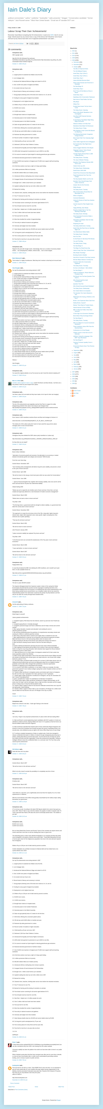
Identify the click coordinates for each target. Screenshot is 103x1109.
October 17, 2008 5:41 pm (19, 428)
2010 (73, 55)
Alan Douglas (16, 268)
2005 (73, 376)
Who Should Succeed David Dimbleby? (83, 286)
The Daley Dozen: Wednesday (81, 168)
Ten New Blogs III (77, 340)
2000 (73, 383)
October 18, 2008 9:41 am (19, 1037)
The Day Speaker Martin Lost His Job (83, 179)
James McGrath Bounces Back (81, 80)
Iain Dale (76, 393)
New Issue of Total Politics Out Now (82, 99)
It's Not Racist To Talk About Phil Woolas (83, 239)
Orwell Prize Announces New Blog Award (84, 173)
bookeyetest (15, 1065)
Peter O (14, 1042)
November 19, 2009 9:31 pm (19, 1080)
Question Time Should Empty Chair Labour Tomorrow (82, 182)
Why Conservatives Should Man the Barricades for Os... (82, 192)
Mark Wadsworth (17, 258)
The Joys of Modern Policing (80, 160)
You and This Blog (78, 241)
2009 (73, 58)
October (76, 67)
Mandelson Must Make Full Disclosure (83, 126)
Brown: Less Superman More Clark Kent (84, 300)
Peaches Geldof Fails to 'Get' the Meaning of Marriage (82, 210)
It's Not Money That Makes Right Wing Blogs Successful (83, 120)
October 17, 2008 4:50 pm (19, 262)
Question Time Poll (78, 284)
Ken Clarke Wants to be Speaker (82, 291)
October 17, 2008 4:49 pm (19, 253)
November (76, 64)
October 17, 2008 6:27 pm (19, 575)
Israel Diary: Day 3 (78, 78)
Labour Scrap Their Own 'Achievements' (83, 250)
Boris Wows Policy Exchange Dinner (83, 316)
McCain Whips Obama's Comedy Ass (83, 259)
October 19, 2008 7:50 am (19, 1060)
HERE (52, 35)
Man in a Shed (16, 380)
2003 (73, 381)
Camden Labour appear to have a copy (22, 383)
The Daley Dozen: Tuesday (80, 189)
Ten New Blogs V (77, 270)
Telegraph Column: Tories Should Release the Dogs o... (82, 150)
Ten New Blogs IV (78, 318)
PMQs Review (77, 187)
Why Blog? (76, 101)
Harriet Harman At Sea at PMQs (81, 307)
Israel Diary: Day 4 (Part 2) (80, 73)
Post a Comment (14, 1083)
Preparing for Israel (78, 223)
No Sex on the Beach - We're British (82, 268)
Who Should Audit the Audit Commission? (80, 280)
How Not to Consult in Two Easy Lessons (84, 257)
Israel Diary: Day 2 (78, 88)
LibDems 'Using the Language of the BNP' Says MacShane (83, 337)
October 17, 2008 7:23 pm (19, 606)
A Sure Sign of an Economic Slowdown (83, 313)
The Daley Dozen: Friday (79, 128)
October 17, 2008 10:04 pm (19, 773)
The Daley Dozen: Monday (80, 214)
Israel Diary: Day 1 (78, 94)
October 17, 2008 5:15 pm (19, 386)
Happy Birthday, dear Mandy (80, 207)
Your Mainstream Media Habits (81, 232)
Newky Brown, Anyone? (79, 303)
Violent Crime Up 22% (79, 166)
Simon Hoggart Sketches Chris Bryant (83, 147)
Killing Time (76, 104)
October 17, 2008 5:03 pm (19, 375)
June (75, 357)
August (76, 352)
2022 (73, 51)
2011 (73, 53)
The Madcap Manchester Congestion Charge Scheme (83, 135)
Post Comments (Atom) (21, 1089)
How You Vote (77, 236)
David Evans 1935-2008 (79, 170)
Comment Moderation (79, 198)
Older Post (61, 1086)
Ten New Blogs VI (78, 246)
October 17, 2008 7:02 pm (19, 596)
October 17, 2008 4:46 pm (19, 241)
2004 (73, 378)
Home (36, 1086)
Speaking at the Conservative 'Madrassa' (84, 97)
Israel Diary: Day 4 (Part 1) (80, 76)
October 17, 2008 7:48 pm (19, 706)
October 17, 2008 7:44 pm (19, 696)
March (75, 364)
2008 (73, 60)
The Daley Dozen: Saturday (80, 110)
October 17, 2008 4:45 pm (19, 64)
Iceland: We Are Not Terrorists (81, 185)
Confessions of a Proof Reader (81, 330)
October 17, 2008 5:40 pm (19, 409)
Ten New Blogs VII (78, 86)
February (76, 366)
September (77, 350)
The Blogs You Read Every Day (81, 248)
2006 (73, 374)
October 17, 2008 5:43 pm (19, 444)
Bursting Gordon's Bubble (80, 255)
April (75, 362)
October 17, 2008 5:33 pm (19, 396)
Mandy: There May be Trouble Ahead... (83, 305)
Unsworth (15, 602)
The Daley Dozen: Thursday (80, 157)
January (76, 369)
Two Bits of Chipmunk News (80, 68)
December (76, 62)
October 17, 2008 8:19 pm (19, 744)
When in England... (78, 195)
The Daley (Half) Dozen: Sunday (81, 226)
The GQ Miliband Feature (80, 71)
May (75, 359)
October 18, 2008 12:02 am (19, 816)
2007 (73, 372)
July (75, 355)
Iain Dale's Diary (29, 9)
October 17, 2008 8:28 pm (19, 753)
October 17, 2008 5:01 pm (19, 365)
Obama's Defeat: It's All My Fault (81, 123)
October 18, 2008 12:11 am (19, 853)
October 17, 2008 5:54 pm (19, 557)
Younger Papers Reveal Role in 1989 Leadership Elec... (83, 154)
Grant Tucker (77, 390)
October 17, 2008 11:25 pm (19, 801)
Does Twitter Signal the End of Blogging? (84, 141)
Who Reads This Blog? (79, 252)
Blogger (59, 1100)
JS (74, 395)
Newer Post (11, 1086)
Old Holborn (15, 749)
